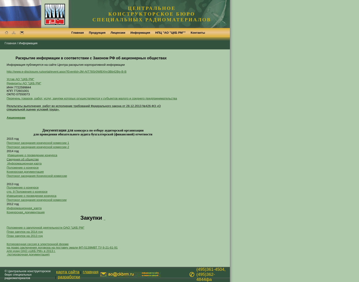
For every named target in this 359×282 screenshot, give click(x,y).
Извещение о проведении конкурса (32, 155)
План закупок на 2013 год (25, 236)
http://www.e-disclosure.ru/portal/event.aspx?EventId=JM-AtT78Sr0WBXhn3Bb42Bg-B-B (66, 71)
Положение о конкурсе (23, 167)
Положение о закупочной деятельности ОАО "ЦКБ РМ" (45, 227)
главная (90, 271)
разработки (69, 276)
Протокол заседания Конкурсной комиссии (37, 176)
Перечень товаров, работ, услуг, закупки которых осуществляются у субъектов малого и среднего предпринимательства (92, 98)
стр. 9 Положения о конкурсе (27, 191)
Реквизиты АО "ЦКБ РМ (24, 83)
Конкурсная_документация (26, 212)
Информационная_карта (24, 208)
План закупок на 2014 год (25, 231)
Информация (28, 43)
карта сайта (67, 271)
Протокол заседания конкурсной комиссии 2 (38, 147)
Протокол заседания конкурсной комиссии (37, 200)
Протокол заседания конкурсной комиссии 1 (38, 143)
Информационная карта (24, 163)
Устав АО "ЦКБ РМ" (20, 79)
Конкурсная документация (25, 171)
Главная (10, 43)
